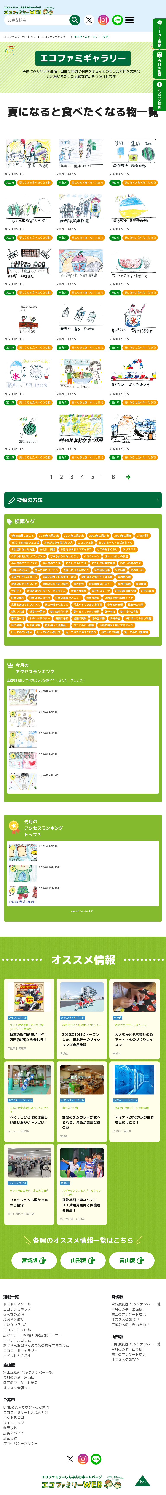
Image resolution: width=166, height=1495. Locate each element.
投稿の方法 (30, 500)
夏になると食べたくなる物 (96, 577)
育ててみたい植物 (83, 625)
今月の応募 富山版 (18, 1377)
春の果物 (110, 611)
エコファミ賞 (85, 542)
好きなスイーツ (101, 591)
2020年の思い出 (49, 535)
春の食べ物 (17, 618)
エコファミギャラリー (55, 37)
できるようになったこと (64, 556)
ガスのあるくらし (107, 549)
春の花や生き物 (129, 611)
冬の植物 (120, 570)
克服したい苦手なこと (76, 570)
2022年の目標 (122, 535)
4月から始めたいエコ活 (25, 542)
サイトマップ (13, 1422)
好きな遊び (92, 598)
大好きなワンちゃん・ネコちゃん (46, 591)
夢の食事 (141, 584)
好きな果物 (17, 598)
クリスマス (129, 549)
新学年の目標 (37, 611)
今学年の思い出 (20, 570)
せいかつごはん (15, 1324)
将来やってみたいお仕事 (87, 604)
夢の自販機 (124, 584)
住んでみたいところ (46, 570)
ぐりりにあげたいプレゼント (28, 556)
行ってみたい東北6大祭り (81, 632)
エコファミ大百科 (17, 1330)
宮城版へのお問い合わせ (130, 1324)
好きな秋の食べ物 (39, 598)
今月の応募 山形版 (126, 1349)
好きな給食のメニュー (68, 598)
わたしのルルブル (76, 563)
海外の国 (115, 618)
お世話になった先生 (23, 549)
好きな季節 (147, 591)
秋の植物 (16, 625)
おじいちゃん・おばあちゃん (115, 542)
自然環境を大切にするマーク (116, 625)
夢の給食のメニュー (100, 584)
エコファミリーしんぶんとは (25, 1412)
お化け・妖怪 (47, 549)
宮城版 (29, 1260)
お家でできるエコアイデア (76, 549)
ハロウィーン (91, 556)
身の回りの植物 (110, 632)
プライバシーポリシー (20, 1443)
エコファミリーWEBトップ (19, 37)
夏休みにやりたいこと (24, 584)
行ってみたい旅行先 (49, 632)
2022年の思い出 (99, 535)
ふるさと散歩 (13, 1319)
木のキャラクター (39, 618)
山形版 (78, 1260)
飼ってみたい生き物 (136, 632)
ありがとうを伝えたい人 (58, 542)
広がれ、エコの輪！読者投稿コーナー (32, 1335)
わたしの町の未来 (130, 563)
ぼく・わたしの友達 (116, 556)
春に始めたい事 (59, 611)
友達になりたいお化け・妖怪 (59, 577)
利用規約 (10, 1428)
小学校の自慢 (115, 604)
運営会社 (10, 1438)
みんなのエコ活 (51, 563)
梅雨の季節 (61, 618)
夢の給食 (78, 584)
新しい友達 (17, 611)
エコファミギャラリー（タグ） (92, 37)
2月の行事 (143, 535)
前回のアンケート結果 (128, 1314)
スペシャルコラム (17, 1340)
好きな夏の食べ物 (125, 591)
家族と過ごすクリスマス (25, 604)
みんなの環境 (13, 1314)
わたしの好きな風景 (103, 563)
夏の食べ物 (124, 577)
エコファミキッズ (17, 1309)
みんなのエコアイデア (24, 563)
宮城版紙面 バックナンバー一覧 (136, 1304)
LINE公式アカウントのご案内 (26, 1407)
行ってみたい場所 (21, 632)
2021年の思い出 (74, 535)
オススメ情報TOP (125, 1319)
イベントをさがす (17, 1355)
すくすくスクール (17, 1304)
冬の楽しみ (137, 570)
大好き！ (16, 591)
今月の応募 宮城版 (126, 1309)
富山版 (127, 1260)
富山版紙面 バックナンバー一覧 (28, 1372)
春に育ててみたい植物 (86, 611)
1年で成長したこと (22, 535)
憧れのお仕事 (136, 604)
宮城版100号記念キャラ (119, 598)
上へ (142, 1482)
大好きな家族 (78, 591)
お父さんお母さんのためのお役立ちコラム (36, 1345)
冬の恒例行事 (102, 570)
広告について (13, 1433)
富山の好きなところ (56, 604)
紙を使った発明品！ (56, 625)
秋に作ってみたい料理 (138, 618)
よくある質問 (13, 1417)
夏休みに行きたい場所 (55, 584)
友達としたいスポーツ (24, 577)
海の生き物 (98, 618)
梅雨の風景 (79, 618)
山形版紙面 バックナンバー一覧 (136, 1344)
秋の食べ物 (33, 625)
